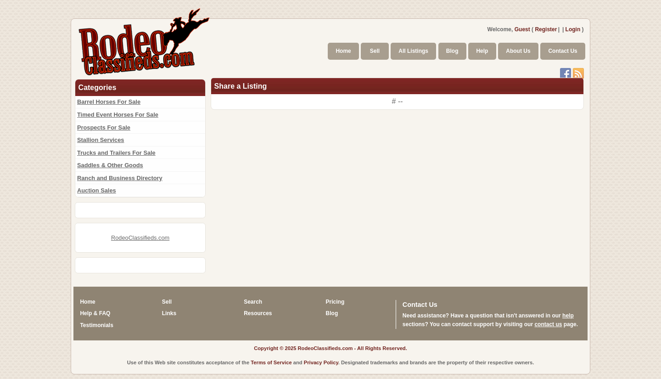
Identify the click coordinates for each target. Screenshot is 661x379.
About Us (518, 51)
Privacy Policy (321, 362)
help (568, 315)
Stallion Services (100, 139)
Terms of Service (271, 362)
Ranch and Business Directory (119, 178)
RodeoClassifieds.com (140, 237)
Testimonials (96, 325)
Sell (375, 51)
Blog (452, 51)
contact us (548, 324)
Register (546, 29)
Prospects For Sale (103, 127)
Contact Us (562, 51)
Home (343, 51)
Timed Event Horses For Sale (117, 114)
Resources (258, 313)
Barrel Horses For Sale (108, 101)
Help (482, 51)
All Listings (413, 51)
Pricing (335, 302)
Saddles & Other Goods (110, 165)
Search (253, 302)
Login (573, 29)
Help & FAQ (95, 313)
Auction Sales (96, 190)
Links (169, 313)
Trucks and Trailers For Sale (116, 152)
